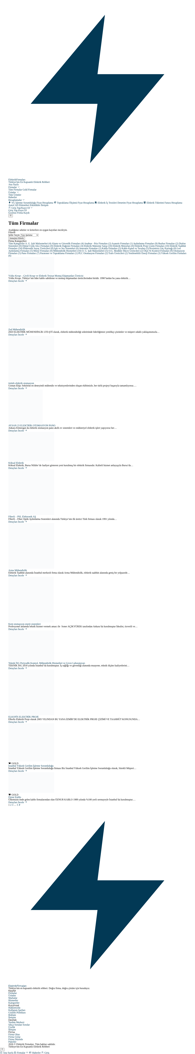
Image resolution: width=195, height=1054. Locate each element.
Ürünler (13, 192)
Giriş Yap (13, 210)
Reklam (12, 1015)
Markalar (12, 998)
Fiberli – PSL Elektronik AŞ (22, 516)
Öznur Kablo (14, 797)
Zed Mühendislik (16, 329)
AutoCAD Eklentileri (18, 205)
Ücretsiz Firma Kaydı (19, 212)
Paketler (12, 1041)
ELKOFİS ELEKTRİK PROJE (23, 716)
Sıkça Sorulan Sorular (19, 1024)
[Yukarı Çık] (2, 1049)
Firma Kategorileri (17, 241)
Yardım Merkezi (16, 1022)
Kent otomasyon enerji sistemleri (24, 624)
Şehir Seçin (14, 235)
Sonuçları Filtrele (17, 238)
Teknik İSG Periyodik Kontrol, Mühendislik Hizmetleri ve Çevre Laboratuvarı (46, 663)
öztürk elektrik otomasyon (21, 383)
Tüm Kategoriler (16, 243)
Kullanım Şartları (16, 1010)
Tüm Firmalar (15, 189)
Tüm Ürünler (14, 195)
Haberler (12, 197)
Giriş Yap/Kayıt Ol (20, 208)
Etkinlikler (35, 205)
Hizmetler (13, 1000)
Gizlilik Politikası (17, 1012)
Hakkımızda (14, 1007)
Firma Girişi (14, 1037)
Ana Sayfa (13, 184)
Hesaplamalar (16, 200)
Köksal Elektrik (16, 463)
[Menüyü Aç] (10, 215)
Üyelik (11, 1027)
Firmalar (14, 187)
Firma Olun (14, 1034)
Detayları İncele (17, 281)
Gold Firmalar (29, 189)
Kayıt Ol (22, 210)
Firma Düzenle (15, 1039)
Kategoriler (14, 1003)
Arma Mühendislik (17, 570)
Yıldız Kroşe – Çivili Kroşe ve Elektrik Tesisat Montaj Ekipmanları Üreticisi (45, 275)
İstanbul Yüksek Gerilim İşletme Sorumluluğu (30, 765)
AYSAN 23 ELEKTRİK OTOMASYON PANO (31, 425)
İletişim (44, 205)
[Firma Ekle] (27, 1052)
